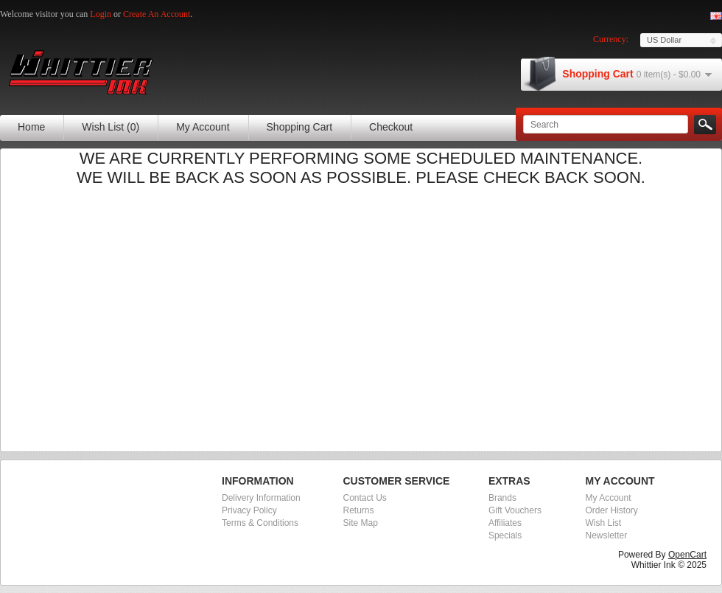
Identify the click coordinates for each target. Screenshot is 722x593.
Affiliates (505, 523)
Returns (358, 510)
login (100, 14)
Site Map (360, 523)
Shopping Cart (300, 127)
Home (31, 127)
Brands (502, 498)
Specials (505, 535)
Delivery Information (261, 498)
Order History (611, 510)
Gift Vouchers (515, 510)
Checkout (391, 127)
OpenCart (687, 554)
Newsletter (606, 535)
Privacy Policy (249, 510)
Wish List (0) (110, 127)
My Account (202, 127)
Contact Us (365, 498)
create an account (156, 14)
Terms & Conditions (260, 523)
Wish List (603, 523)
